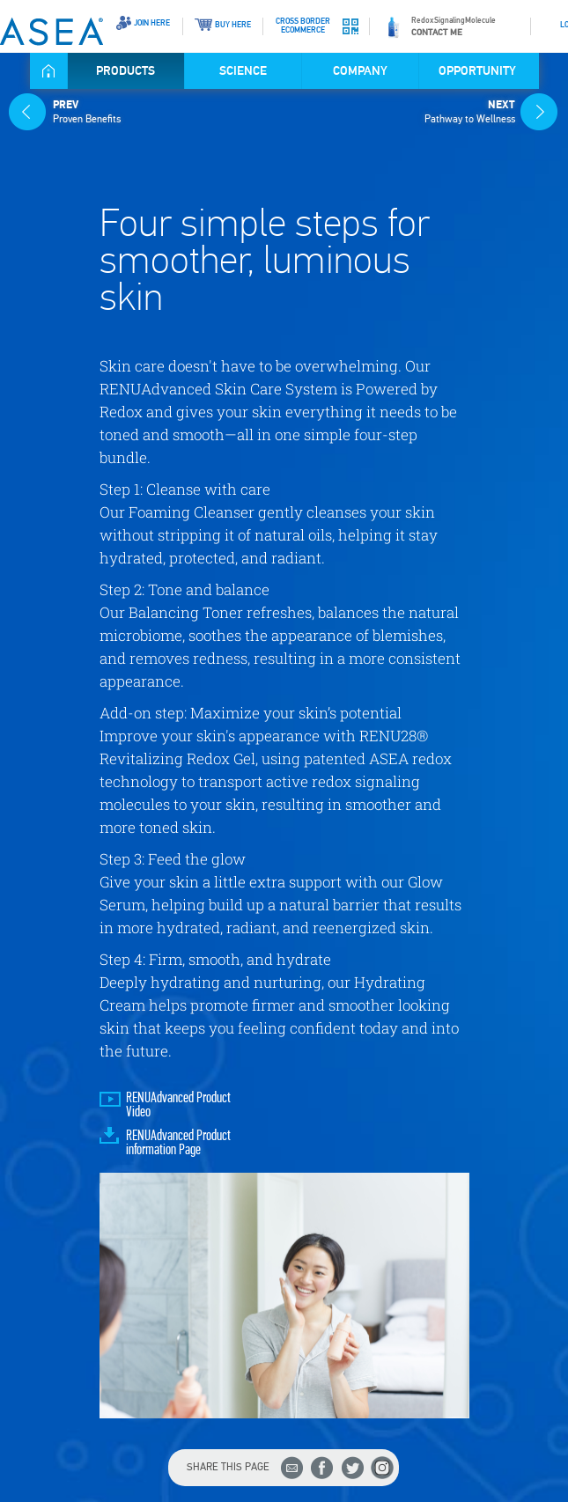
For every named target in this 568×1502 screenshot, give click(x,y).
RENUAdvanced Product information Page (178, 1143)
